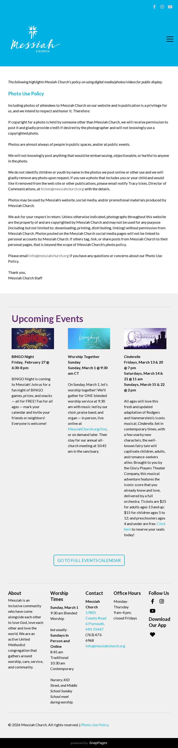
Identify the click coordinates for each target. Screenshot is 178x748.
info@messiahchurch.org (49, 255)
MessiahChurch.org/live (87, 429)
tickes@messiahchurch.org (62, 189)
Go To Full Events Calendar (89, 560)
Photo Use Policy (95, 724)
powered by (89, 743)
